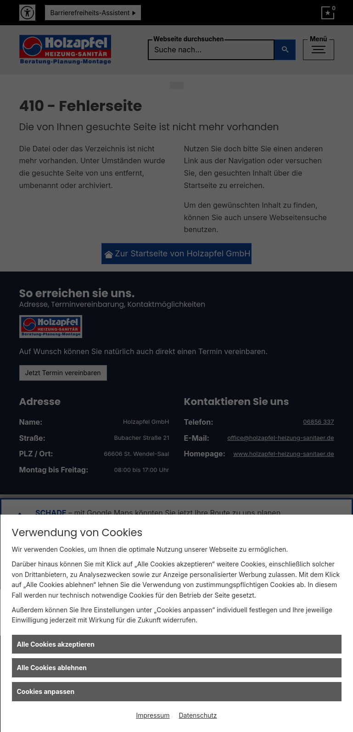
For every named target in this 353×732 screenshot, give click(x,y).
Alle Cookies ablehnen (52, 667)
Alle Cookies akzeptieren (56, 644)
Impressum (152, 715)
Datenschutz (198, 715)
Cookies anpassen (46, 691)
